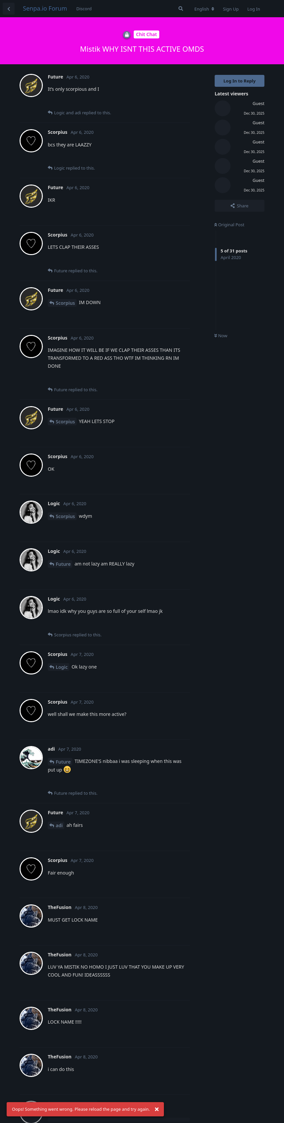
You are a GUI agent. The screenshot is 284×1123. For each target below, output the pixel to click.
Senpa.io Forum (45, 8)
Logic (62, 667)
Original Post (229, 225)
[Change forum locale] (204, 9)
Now (220, 336)
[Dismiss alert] (157, 1109)
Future (63, 564)
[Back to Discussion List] (9, 9)
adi (59, 825)
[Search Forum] (181, 9)
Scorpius (65, 303)
